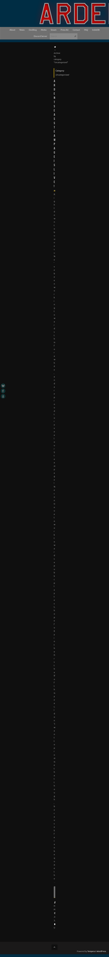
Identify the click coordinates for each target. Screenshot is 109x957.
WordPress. (101, 951)
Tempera (91, 951)
